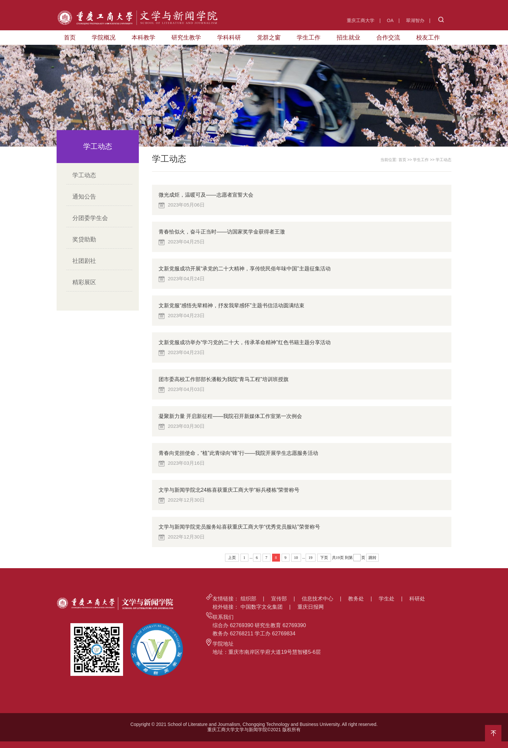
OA (390, 20)
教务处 (356, 598)
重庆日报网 (310, 607)
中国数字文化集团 (262, 607)
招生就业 (348, 37)
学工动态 (84, 175)
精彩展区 (84, 282)
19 (311, 557)
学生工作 (308, 37)
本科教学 (143, 37)
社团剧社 (84, 261)
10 (296, 557)
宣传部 (279, 598)
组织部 (248, 598)
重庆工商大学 (360, 20)
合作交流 (388, 37)
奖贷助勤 (84, 239)
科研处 (417, 598)
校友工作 (428, 37)
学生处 (386, 598)
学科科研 (229, 37)
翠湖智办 (415, 20)
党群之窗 (269, 37)
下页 (324, 557)
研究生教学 (186, 37)
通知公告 (84, 196)
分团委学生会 (90, 218)
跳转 (372, 557)
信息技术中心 (317, 598)
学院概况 (103, 37)
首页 (70, 37)
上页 (232, 557)
